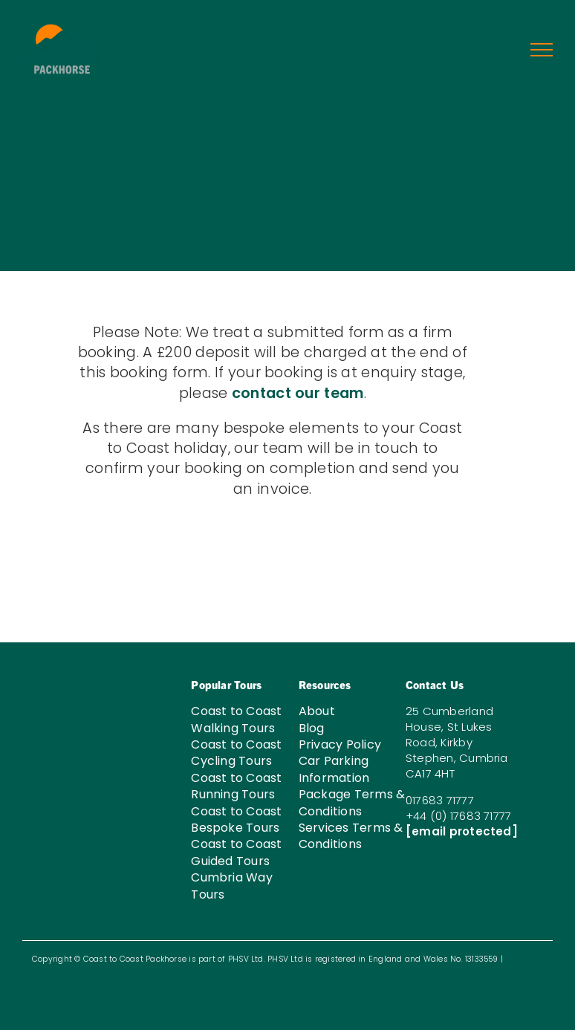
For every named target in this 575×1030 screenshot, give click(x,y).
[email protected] (462, 831)
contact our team (298, 393)
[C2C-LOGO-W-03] (69, 671)
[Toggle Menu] (542, 49)
